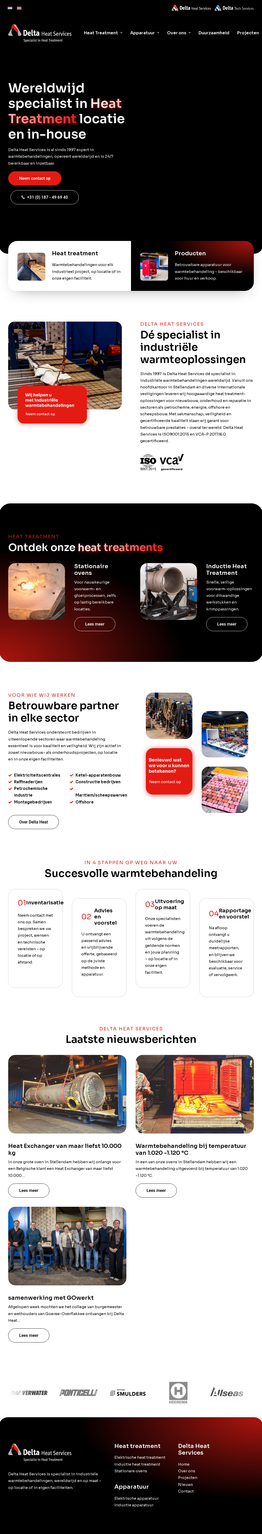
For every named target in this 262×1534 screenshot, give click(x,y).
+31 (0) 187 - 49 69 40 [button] (44, 197)
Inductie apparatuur (134, 1505)
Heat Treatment (103, 33)
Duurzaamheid (214, 33)
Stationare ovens (130, 1470)
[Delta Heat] (39, 33)
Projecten (187, 1477)
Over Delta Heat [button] (33, 822)
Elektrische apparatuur (136, 1498)
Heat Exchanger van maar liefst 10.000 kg (65, 1173)
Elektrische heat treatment (139, 1457)
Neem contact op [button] (34, 178)
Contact (186, 1491)
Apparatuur (144, 33)
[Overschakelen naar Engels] (19, 7)
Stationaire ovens (91, 569)
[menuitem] (10, 7)
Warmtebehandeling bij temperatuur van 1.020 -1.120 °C (191, 1174)
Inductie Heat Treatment (226, 569)
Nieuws (185, 1484)
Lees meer (94, 624)
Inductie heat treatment (137, 1464)
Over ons (179, 33)
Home (184, 1464)
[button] (36, 591)
